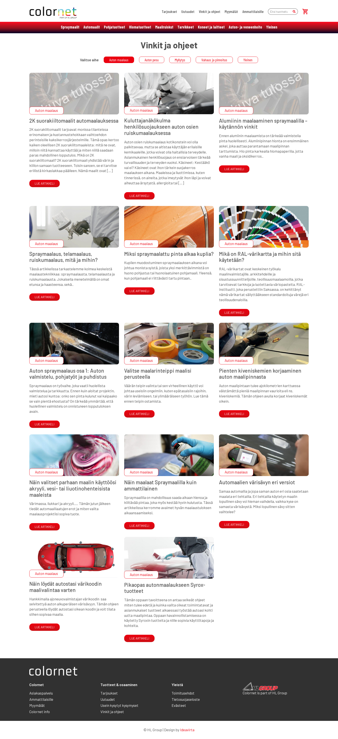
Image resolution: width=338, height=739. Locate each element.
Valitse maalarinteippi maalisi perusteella (157, 373)
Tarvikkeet (185, 27)
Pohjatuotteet (114, 27)
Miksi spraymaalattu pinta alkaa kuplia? (169, 254)
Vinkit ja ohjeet (209, 11)
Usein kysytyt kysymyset (119, 705)
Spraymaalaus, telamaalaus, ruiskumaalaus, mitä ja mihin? (63, 257)
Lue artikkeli (44, 183)
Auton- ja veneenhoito (245, 27)
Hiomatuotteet (140, 27)
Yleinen (271, 27)
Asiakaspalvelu (41, 693)
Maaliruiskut (164, 27)
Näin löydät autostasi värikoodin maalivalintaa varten (65, 587)
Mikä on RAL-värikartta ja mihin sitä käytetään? (260, 257)
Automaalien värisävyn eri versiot (257, 482)
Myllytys (180, 59)
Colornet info (39, 711)
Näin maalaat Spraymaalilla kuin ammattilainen (160, 485)
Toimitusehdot (183, 693)
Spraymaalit (70, 27)
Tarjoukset (169, 11)
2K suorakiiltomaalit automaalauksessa (73, 120)
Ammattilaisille (253, 11)
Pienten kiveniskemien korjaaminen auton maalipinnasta (260, 373)
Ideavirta (187, 730)
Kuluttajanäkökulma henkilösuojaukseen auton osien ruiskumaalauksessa (161, 126)
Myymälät (231, 11)
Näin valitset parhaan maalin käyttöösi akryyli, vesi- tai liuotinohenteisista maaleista (72, 488)
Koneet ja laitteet (211, 27)
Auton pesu (152, 59)
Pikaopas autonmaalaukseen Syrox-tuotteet (164, 588)
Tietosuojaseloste (186, 699)
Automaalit (91, 27)
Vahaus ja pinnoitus (214, 59)
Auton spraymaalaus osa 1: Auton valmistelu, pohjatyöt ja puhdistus (67, 373)
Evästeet (179, 705)
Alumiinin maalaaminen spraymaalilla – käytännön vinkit (263, 123)
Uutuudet (187, 11)
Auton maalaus (118, 59)
